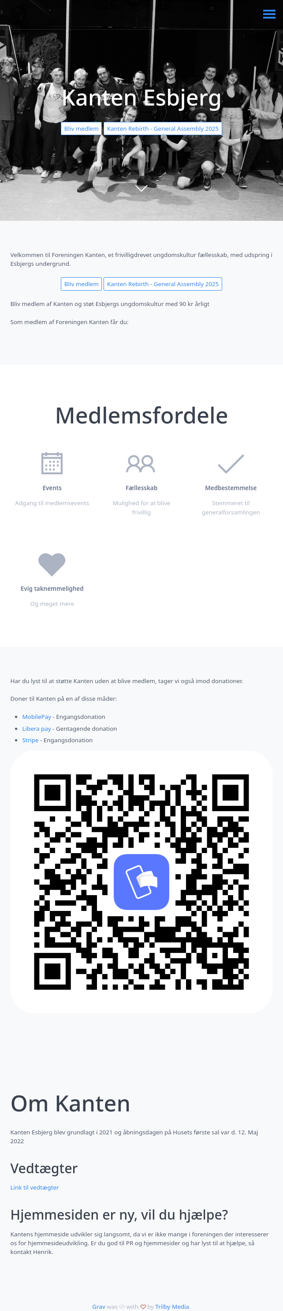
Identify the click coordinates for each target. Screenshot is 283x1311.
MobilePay (36, 717)
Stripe (30, 740)
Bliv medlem (81, 128)
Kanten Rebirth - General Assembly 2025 (163, 128)
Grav (98, 1307)
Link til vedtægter (35, 1187)
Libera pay (36, 729)
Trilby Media (172, 1307)
